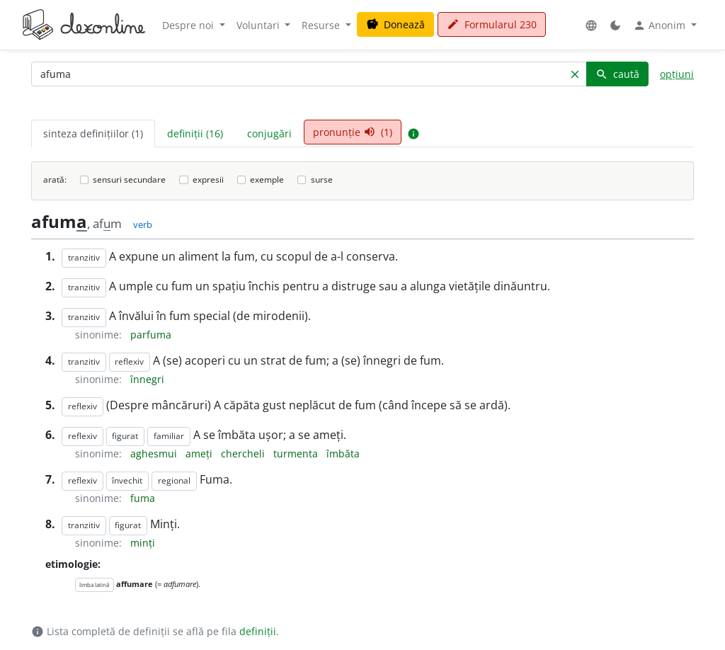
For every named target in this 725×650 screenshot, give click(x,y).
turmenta (297, 453)
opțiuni (677, 74)
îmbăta (343, 453)
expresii (208, 179)
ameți (200, 453)
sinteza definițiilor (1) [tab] (93, 133)
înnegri (147, 379)
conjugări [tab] (269, 133)
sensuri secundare (129, 179)
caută (617, 74)
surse (322, 179)
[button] (591, 25)
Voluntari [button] (259, 25)
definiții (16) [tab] (195, 133)
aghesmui (155, 453)
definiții (257, 631)
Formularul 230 (492, 24)
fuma (142, 498)
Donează (395, 24)
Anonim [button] (660, 25)
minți (142, 542)
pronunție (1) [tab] (352, 132)
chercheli (244, 453)
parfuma (150, 334)
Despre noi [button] (189, 25)
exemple (267, 179)
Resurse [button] (322, 25)
